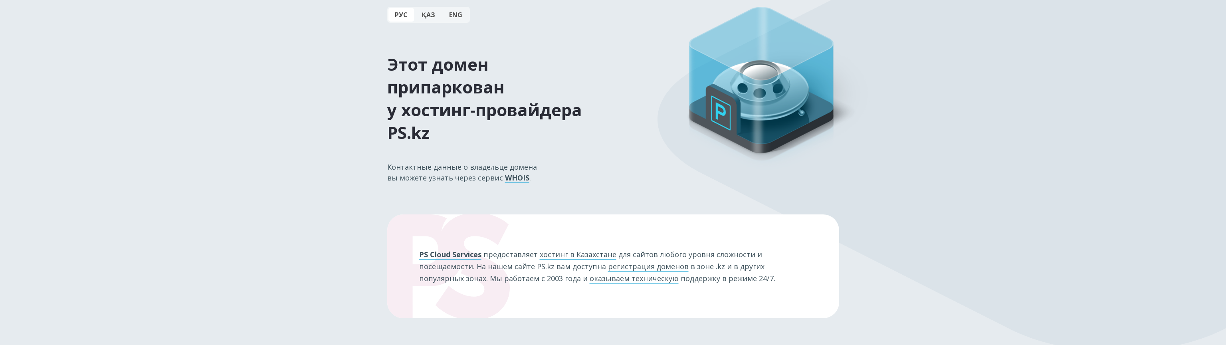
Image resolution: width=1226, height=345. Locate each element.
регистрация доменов (648, 266)
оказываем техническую (634, 278)
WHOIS (517, 177)
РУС (401, 14)
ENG (455, 14)
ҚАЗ (428, 14)
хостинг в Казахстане (578, 254)
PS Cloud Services (450, 254)
